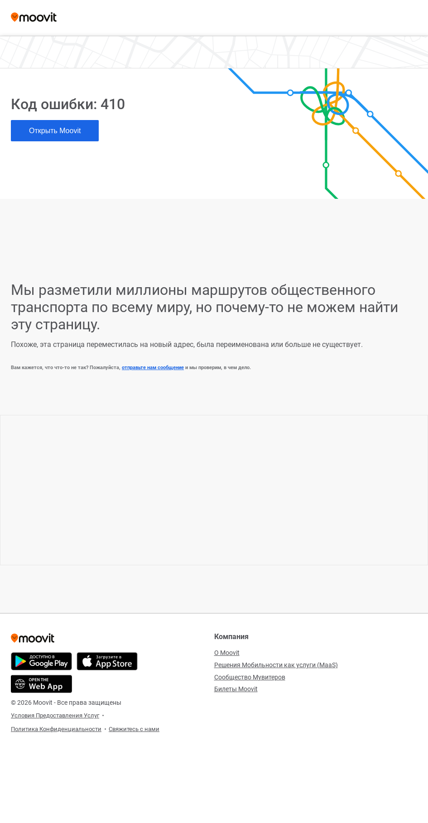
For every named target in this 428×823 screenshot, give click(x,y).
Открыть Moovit (55, 131)
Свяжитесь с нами (134, 729)
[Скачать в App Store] (107, 661)
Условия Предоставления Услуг (55, 715)
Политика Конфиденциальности (56, 729)
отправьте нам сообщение (153, 368)
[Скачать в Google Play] (41, 661)
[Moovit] (34, 18)
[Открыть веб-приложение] (41, 684)
